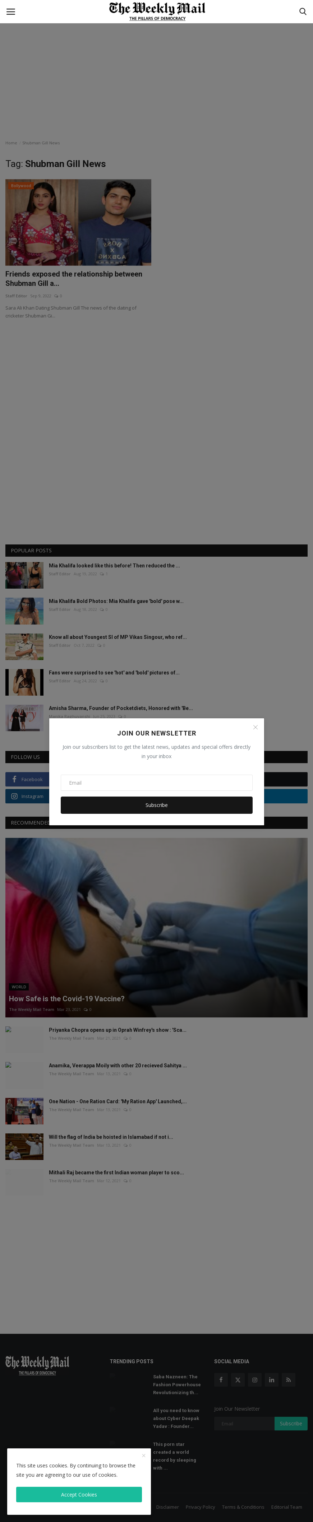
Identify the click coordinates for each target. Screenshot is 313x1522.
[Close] (255, 727)
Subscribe (157, 805)
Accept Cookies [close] (79, 1494)
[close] (143, 1456)
